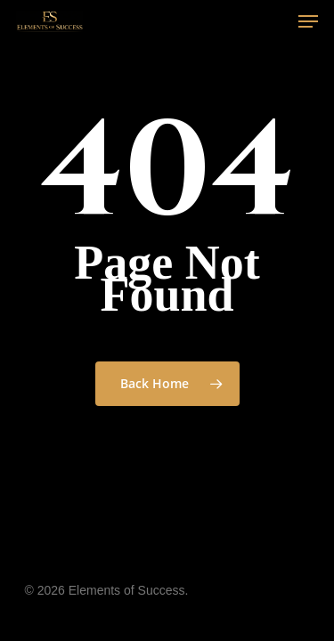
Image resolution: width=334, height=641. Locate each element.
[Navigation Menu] (308, 21)
